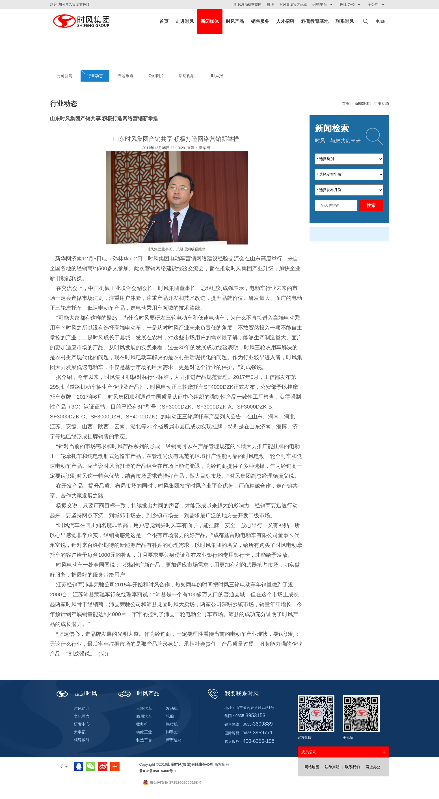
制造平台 (144, 740)
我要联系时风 (232, 693)
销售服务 (260, 21)
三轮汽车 (144, 708)
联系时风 (345, 21)
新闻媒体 (210, 21)
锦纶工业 (144, 732)
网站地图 (311, 767)
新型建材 (174, 740)
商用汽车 (144, 716)
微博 (270, 4)
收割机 (142, 724)
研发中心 (82, 724)
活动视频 (186, 75)
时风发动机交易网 (247, 4)
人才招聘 (285, 21)
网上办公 (373, 767)
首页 (163, 21)
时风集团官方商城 (293, 4)
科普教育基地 (314, 21)
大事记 (80, 732)
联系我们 (352, 767)
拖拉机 (172, 724)
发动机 (172, 708)
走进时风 (185, 21)
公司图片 (156, 75)
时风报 (217, 75)
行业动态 (95, 75)
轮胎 (170, 716)
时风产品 (235, 21)
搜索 (371, 205)
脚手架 (172, 732)
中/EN (381, 21)
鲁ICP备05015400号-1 (157, 771)
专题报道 (125, 75)
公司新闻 (64, 75)
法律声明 (332, 767)
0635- (250, 715)
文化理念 (82, 716)
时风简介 (82, 708)
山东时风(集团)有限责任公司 (81, 21)
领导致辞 (82, 740)
